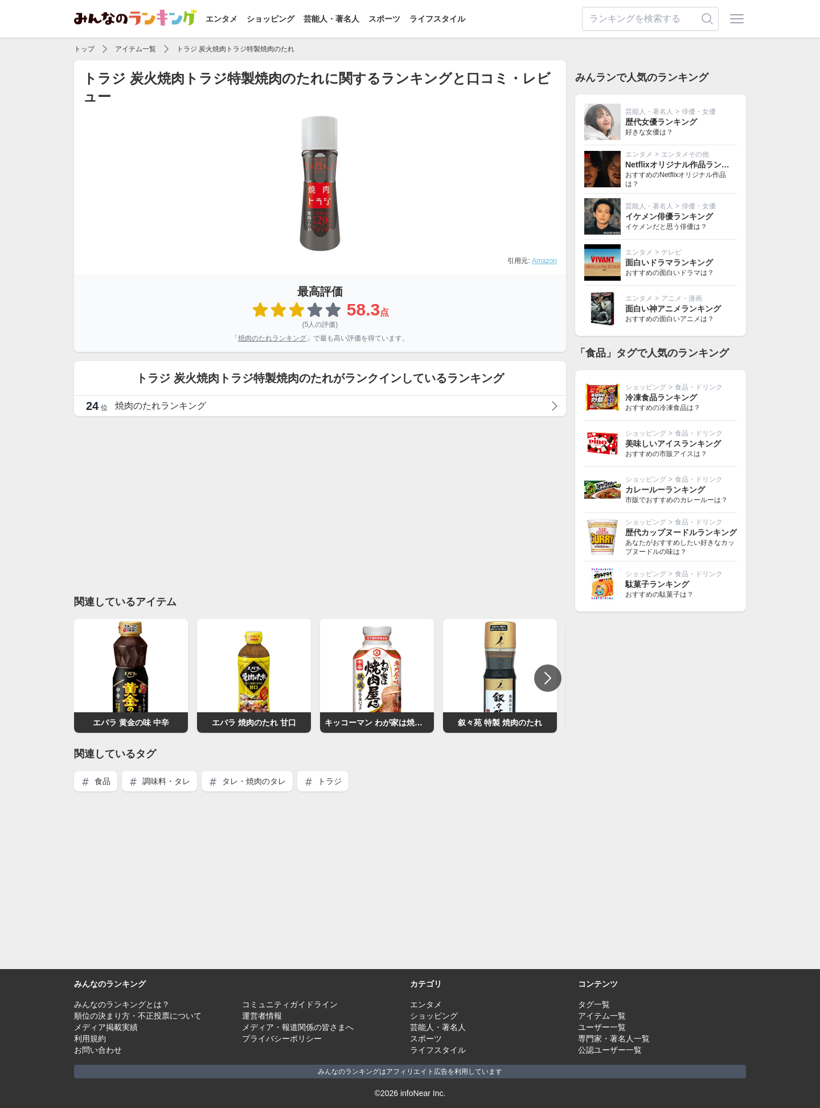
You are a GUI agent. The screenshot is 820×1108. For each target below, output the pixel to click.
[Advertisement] (320, 505)
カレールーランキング (665, 489)
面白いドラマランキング (669, 262)
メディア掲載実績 (106, 1027)
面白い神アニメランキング (673, 308)
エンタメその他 (685, 154)
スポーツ (384, 18)
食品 (95, 781)
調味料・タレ (159, 781)
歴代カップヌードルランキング (681, 532)
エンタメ (221, 18)
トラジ (323, 781)
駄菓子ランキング (657, 584)
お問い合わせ (98, 1049)
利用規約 (90, 1038)
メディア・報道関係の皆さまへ (298, 1027)
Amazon (544, 261)
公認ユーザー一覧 (610, 1049)
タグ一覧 (594, 1004)
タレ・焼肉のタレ (247, 781)
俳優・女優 (699, 112)
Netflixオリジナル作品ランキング (685, 164)
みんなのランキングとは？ (122, 1004)
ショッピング (270, 18)
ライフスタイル (437, 18)
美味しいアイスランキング (673, 443)
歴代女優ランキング (661, 121)
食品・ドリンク (699, 387)
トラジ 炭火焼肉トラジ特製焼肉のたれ (235, 49)
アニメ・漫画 (681, 298)
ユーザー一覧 (602, 1027)
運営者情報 (262, 1015)
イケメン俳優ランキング (669, 216)
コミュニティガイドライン (290, 1004)
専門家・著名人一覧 (614, 1038)
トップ (84, 49)
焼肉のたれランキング (272, 338)
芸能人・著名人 (331, 18)
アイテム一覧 (135, 49)
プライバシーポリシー (282, 1038)
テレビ (671, 252)
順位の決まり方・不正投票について (138, 1015)
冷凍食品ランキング (661, 397)
